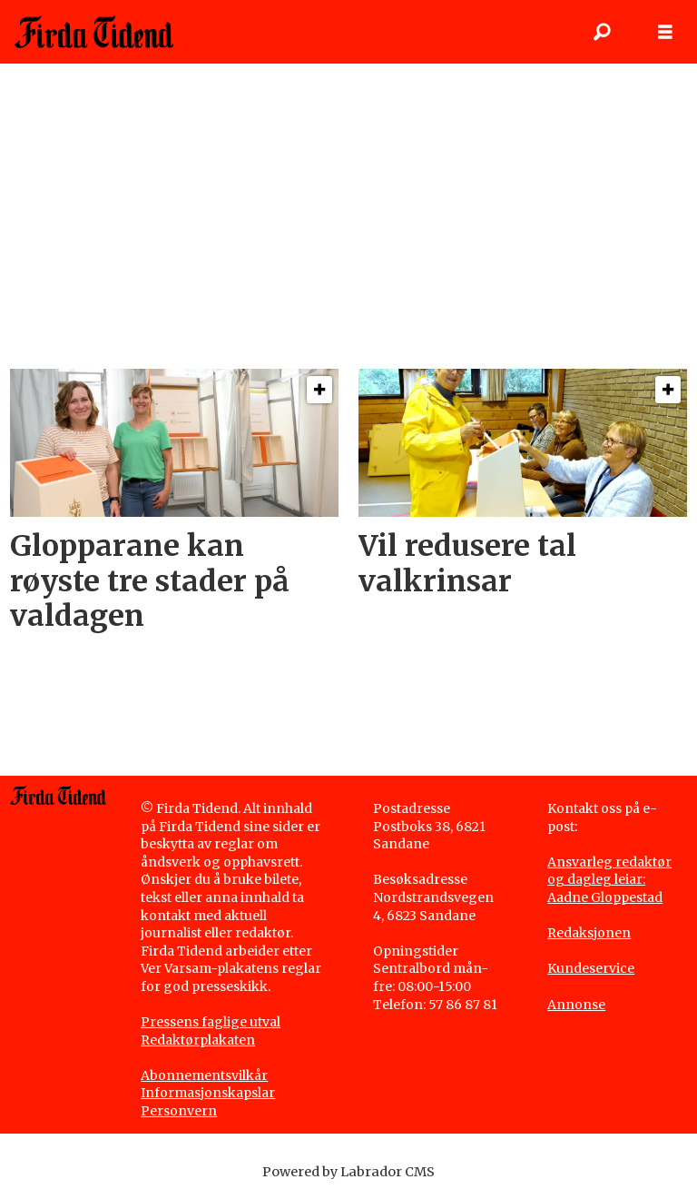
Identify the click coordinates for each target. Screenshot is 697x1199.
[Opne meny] (665, 32)
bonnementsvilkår (209, 1075)
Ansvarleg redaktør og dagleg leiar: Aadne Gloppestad (609, 880)
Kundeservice (590, 968)
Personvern (179, 1111)
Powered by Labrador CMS (348, 1172)
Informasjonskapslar (208, 1093)
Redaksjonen (589, 933)
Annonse (576, 1004)
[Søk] (601, 32)
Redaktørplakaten (198, 1040)
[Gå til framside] (94, 31)
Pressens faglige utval (210, 1022)
